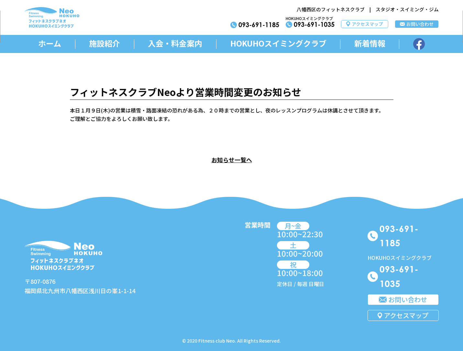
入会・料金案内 (175, 43)
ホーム (49, 43)
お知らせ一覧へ (231, 159)
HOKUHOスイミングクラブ (278, 43)
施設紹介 (104, 43)
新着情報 (369, 43)
